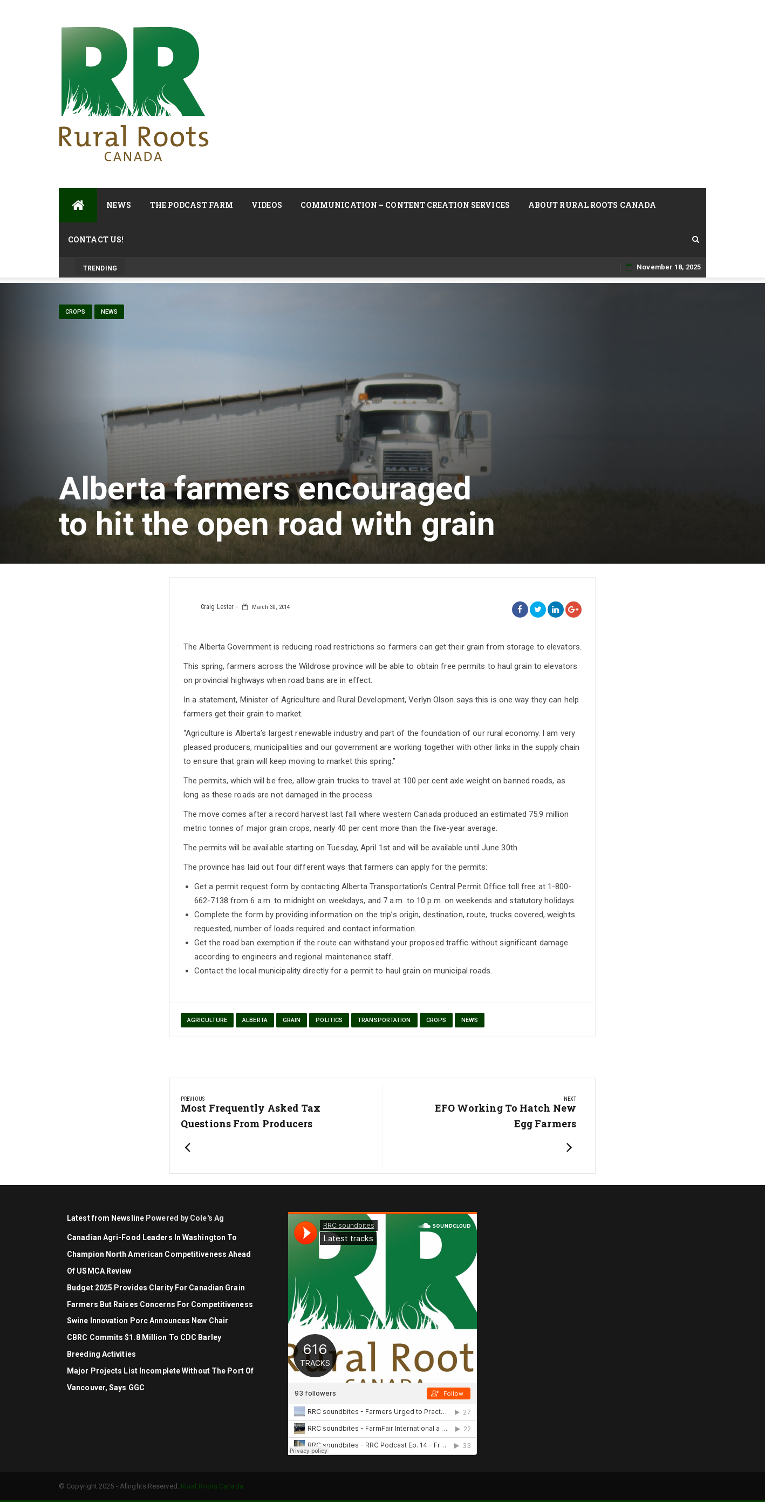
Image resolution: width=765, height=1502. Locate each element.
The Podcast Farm (192, 205)
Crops (75, 311)
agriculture (207, 1020)
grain (292, 1020)
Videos (266, 205)
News (118, 205)
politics (329, 1020)
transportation (384, 1020)
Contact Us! (96, 239)
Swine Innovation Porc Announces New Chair (147, 1320)
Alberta (255, 1020)
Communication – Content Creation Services (405, 205)
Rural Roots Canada (212, 1486)
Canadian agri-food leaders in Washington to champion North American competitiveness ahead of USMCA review (159, 1254)
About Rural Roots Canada (592, 205)
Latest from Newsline (105, 1218)
